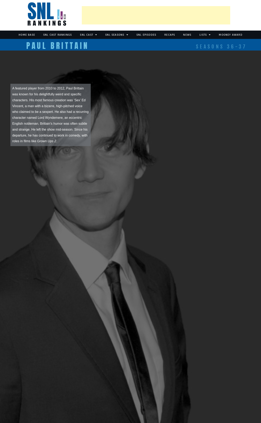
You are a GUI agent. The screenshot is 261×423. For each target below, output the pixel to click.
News (187, 34)
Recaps (169, 34)
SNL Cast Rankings (57, 34)
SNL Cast (88, 35)
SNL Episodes (146, 34)
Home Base (27, 34)
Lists (205, 35)
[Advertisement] (156, 15)
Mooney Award (230, 34)
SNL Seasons (116, 35)
